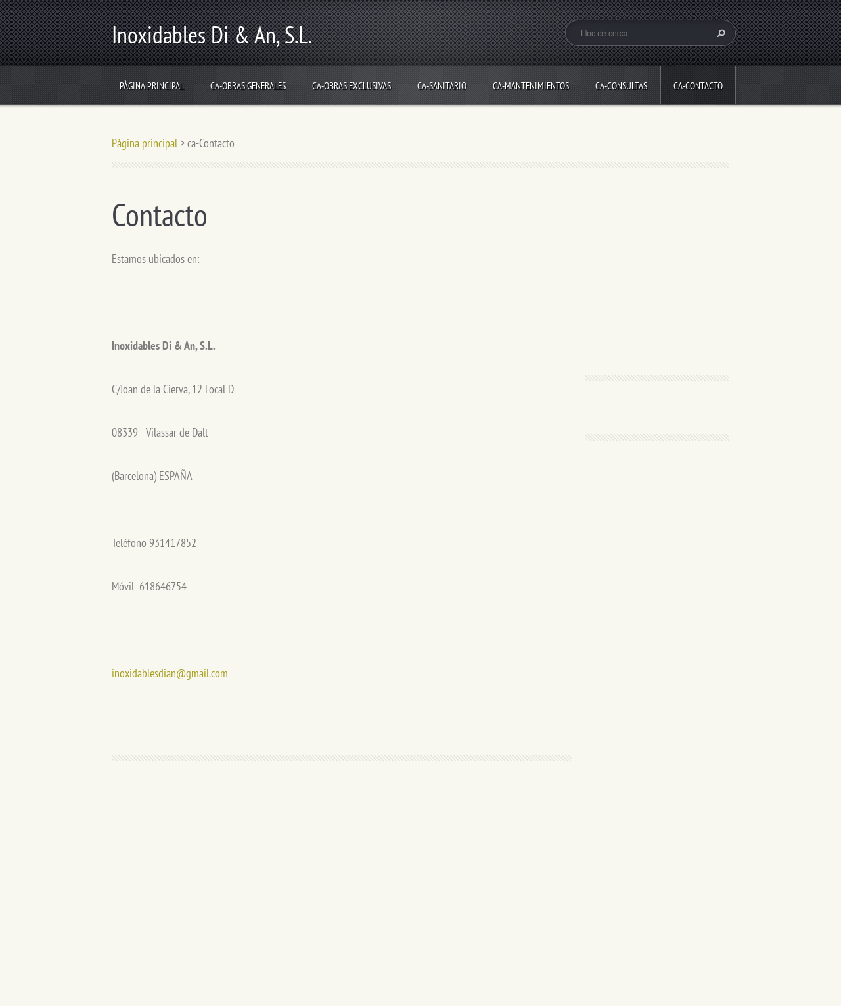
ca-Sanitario (441, 86)
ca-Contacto (698, 86)
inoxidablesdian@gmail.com (170, 673)
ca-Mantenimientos (531, 86)
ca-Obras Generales (248, 86)
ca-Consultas (621, 86)
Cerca (719, 33)
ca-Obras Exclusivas (351, 86)
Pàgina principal (152, 86)
